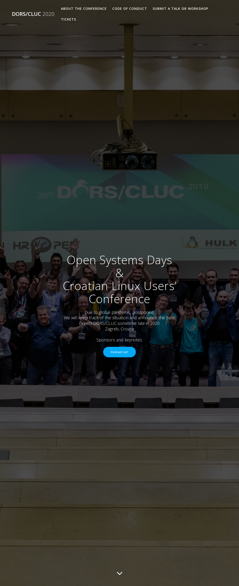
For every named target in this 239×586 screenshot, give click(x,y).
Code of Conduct (129, 8)
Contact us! (119, 352)
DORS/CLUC (33, 14)
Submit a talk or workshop (180, 8)
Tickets (68, 19)
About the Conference (84, 8)
